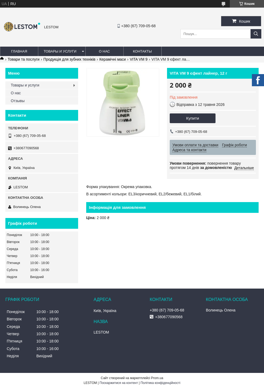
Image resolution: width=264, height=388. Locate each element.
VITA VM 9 (139, 59)
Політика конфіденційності (160, 383)
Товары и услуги (60, 51)
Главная (19, 51)
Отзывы (18, 101)
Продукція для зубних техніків (69, 59)
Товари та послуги (23, 59)
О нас (104, 51)
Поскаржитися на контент (119, 383)
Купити (192, 118)
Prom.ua (157, 378)
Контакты (142, 51)
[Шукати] (256, 34)
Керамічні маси (112, 59)
